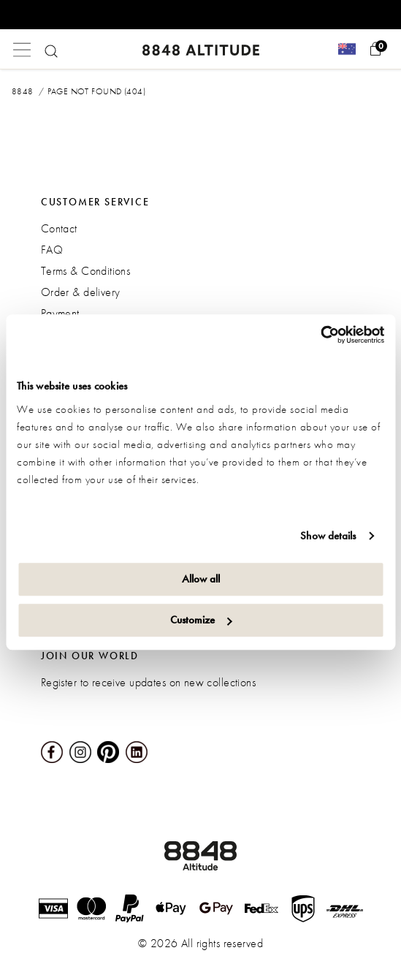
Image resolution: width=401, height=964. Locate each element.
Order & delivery (81, 292)
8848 (23, 91)
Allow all (201, 579)
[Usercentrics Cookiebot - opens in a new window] (320, 334)
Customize (201, 619)
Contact (59, 228)
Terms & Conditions (86, 270)
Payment (60, 313)
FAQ (52, 249)
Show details (328, 535)
